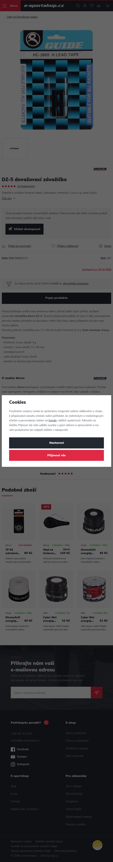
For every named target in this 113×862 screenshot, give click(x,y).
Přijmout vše (56, 455)
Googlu (52, 420)
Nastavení (56, 443)
